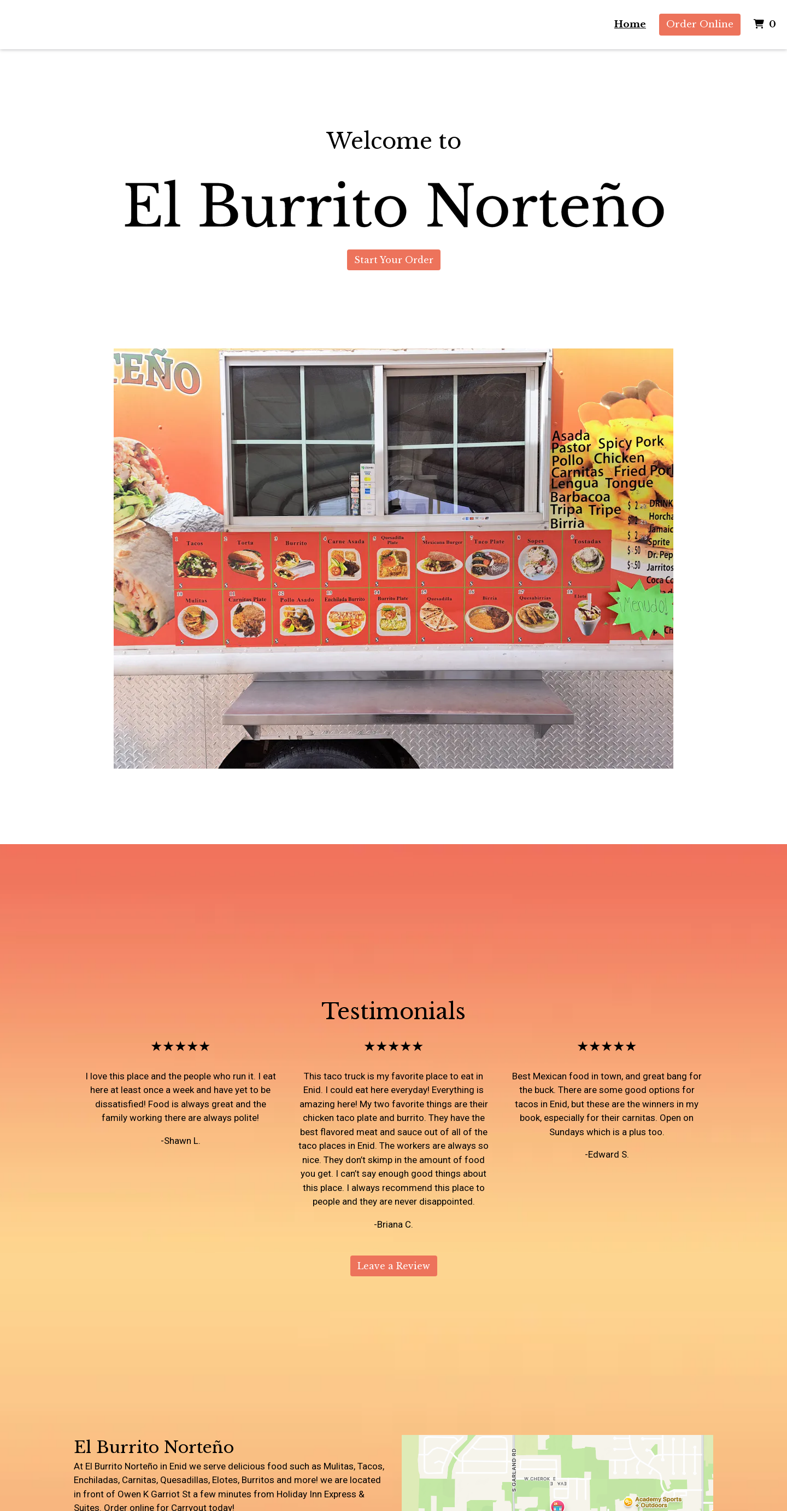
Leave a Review (393, 1265)
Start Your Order (393, 259)
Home (630, 24)
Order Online (699, 24)
